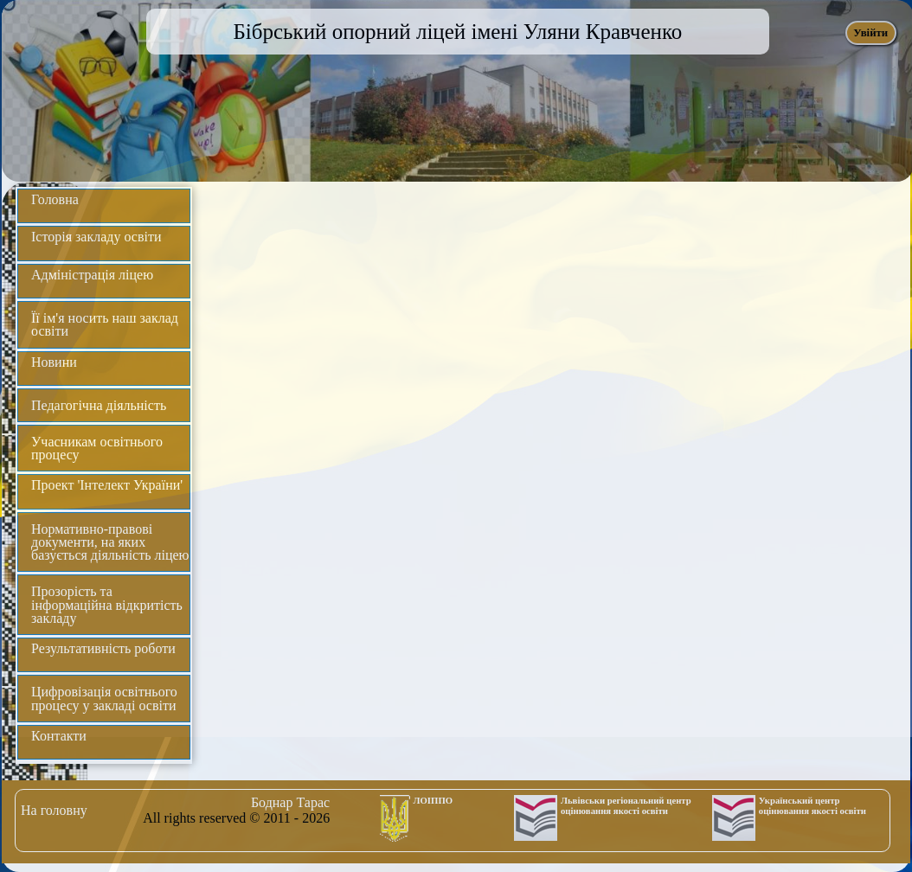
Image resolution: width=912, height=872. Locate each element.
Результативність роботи (103, 648)
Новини (54, 362)
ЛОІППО (433, 800)
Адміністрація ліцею (92, 274)
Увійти (870, 33)
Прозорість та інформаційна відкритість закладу (107, 604)
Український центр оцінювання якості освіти (812, 805)
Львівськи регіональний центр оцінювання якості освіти (626, 805)
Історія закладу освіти (96, 236)
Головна (55, 199)
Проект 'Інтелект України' (107, 485)
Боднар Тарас (290, 802)
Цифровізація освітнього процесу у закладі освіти (104, 698)
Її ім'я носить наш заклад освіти (104, 324)
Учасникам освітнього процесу (97, 448)
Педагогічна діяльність (98, 405)
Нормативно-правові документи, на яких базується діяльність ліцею (110, 542)
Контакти (59, 735)
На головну (54, 810)
